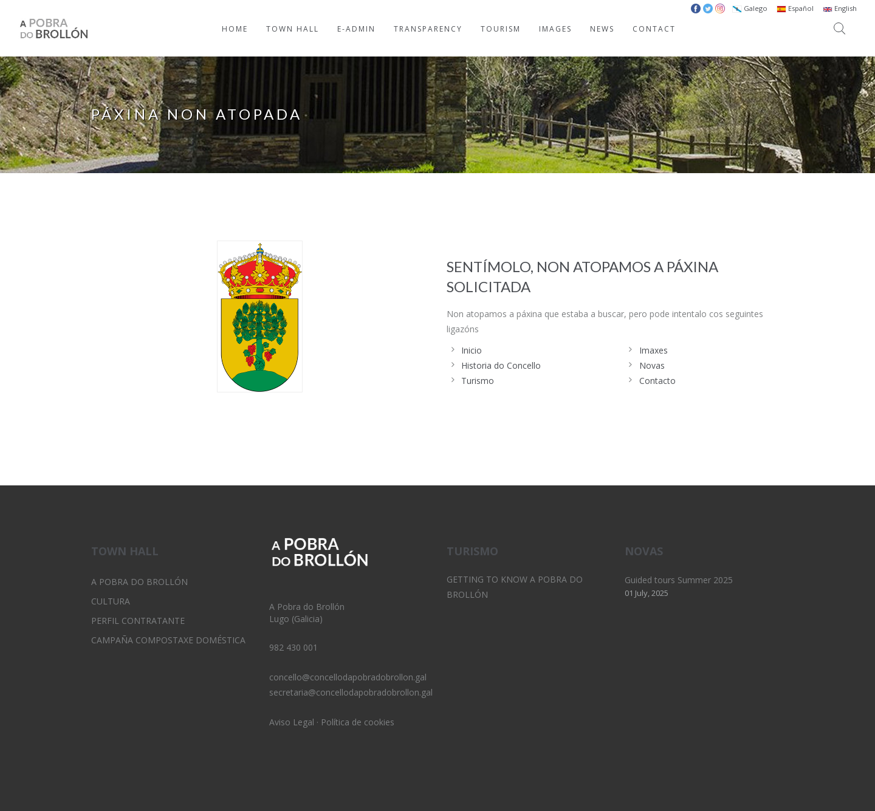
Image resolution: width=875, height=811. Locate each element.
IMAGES (555, 29)
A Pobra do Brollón (139, 581)
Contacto (657, 380)
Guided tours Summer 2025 (679, 580)
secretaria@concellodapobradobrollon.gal (351, 692)
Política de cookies (357, 722)
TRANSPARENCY (428, 29)
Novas (652, 365)
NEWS (602, 29)
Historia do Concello (501, 365)
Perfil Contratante (138, 620)
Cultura (110, 601)
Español (795, 8)
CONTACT (654, 29)
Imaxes (653, 350)
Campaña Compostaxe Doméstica (168, 640)
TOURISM (501, 29)
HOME (235, 29)
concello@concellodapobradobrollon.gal (348, 677)
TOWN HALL (292, 29)
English (840, 8)
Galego (749, 8)
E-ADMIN (356, 29)
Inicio (471, 350)
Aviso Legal (291, 722)
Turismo (477, 380)
